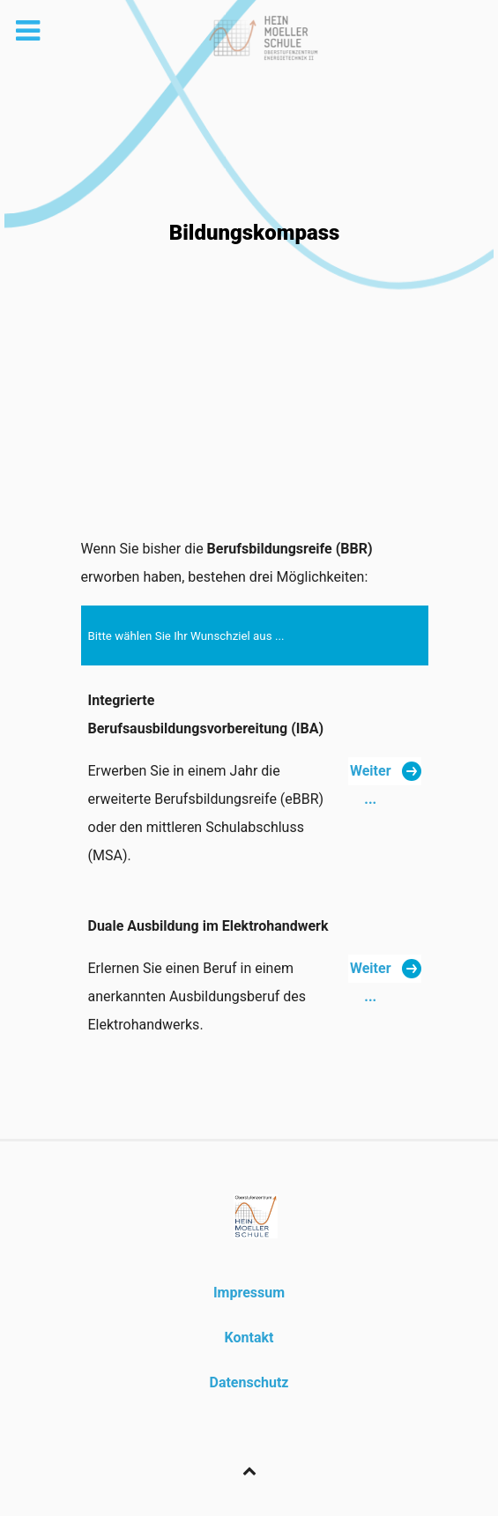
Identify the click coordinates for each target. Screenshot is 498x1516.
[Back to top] (249, 1470)
